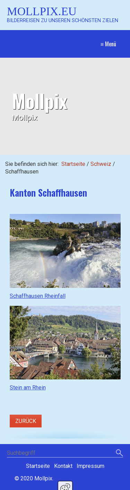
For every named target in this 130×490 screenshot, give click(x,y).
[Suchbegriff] (65, 454)
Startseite (73, 164)
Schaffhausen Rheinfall (38, 296)
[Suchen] (119, 453)
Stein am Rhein (28, 387)
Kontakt (63, 466)
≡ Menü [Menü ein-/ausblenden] (108, 44)
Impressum (90, 466)
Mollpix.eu (42, 11)
